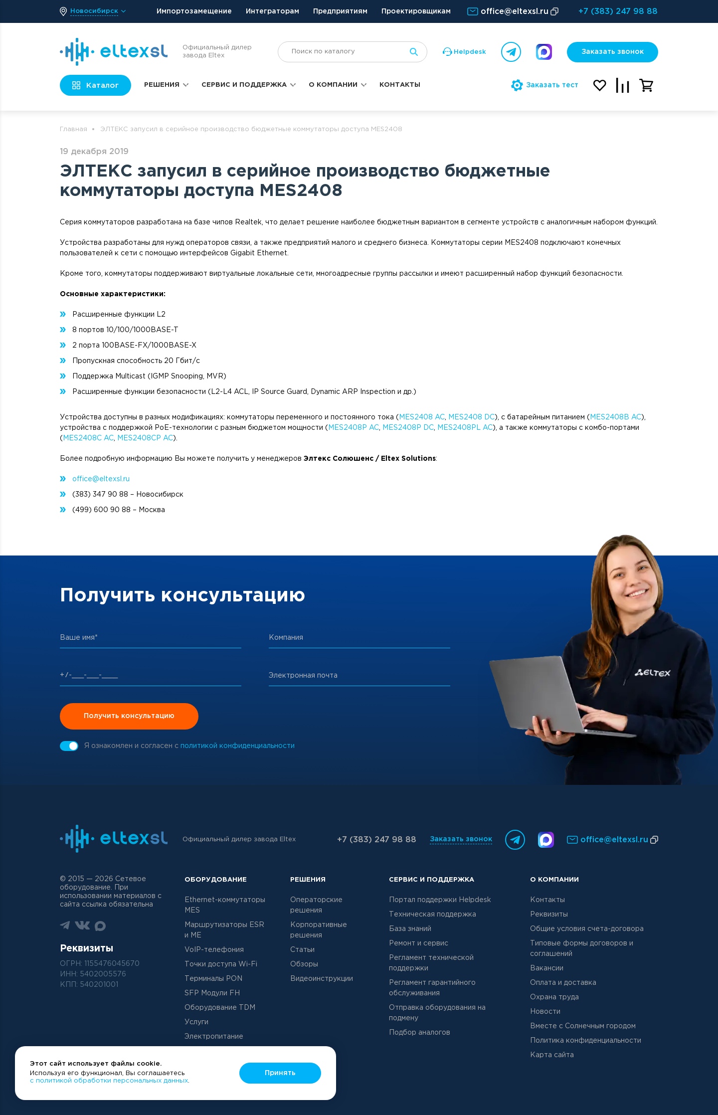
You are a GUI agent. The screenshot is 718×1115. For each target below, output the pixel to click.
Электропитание (213, 1037)
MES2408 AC (422, 417)
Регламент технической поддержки (431, 963)
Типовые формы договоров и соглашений (581, 948)
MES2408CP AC (145, 438)
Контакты (399, 85)
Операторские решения (316, 905)
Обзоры (304, 964)
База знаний (410, 929)
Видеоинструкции (321, 979)
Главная (73, 129)
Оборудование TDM (219, 1008)
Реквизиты (549, 915)
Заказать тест (544, 85)
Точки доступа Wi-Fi (220, 964)
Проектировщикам (416, 11)
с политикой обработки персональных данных (109, 1081)
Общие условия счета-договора (587, 929)
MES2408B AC (615, 417)
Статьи (302, 950)
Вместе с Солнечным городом (583, 1026)
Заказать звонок (612, 52)
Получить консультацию (129, 716)
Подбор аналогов (419, 1033)
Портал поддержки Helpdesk (440, 900)
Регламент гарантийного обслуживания (432, 988)
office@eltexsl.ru (101, 479)
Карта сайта (552, 1055)
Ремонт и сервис (418, 943)
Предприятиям (340, 11)
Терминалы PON (213, 979)
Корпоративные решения (318, 930)
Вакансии (546, 968)
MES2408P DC (408, 428)
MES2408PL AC (465, 428)
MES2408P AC (353, 428)
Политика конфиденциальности (585, 1041)
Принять (280, 1073)
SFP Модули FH (212, 993)
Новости (545, 1012)
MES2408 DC (471, 417)
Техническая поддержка (432, 915)
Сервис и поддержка (244, 85)
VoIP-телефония (214, 950)
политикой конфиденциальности (237, 746)
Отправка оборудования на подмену (437, 1013)
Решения (162, 85)
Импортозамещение (194, 11)
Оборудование (215, 880)
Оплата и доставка (563, 983)
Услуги (196, 1022)
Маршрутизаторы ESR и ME (224, 930)
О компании (333, 85)
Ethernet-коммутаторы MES (224, 905)
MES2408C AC (88, 438)
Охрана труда (554, 997)
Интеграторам (272, 11)
